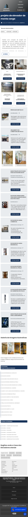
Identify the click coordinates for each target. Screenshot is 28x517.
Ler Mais (5, 54)
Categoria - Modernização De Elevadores (10, 439)
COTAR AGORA (7, 78)
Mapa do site (14, 498)
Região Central (4, 453)
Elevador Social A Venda (7, 400)
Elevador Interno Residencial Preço (9, 382)
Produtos (20, 10)
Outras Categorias (6, 421)
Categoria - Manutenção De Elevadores (9, 436)
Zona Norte (11, 453)
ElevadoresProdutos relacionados (8, 367)
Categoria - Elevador (5, 428)
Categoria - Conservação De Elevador (9, 425)
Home (20, 2)
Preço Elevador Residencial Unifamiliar (10, 403)
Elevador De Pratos (6, 406)
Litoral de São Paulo (5, 457)
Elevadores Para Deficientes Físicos (9, 379)
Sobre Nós (20, 4)
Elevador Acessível (5, 376)
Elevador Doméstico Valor (7, 409)
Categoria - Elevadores (6, 430)
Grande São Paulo (17, 455)
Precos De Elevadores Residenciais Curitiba (11, 385)
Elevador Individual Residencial (15, 31)
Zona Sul (3, 455)
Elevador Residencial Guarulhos (9, 373)
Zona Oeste (18, 453)
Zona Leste (9, 455)
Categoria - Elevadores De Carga (8, 432)
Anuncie (20, 7)
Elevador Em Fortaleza (6, 415)
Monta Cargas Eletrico (3, 31)
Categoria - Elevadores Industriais (8, 434)
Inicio (14, 487)
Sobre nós (14, 491)
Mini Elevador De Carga (6, 412)
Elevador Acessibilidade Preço (8, 394)
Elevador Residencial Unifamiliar (9, 31)
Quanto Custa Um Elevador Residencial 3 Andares (13, 391)
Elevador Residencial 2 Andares (8, 388)
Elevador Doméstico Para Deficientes (10, 397)
